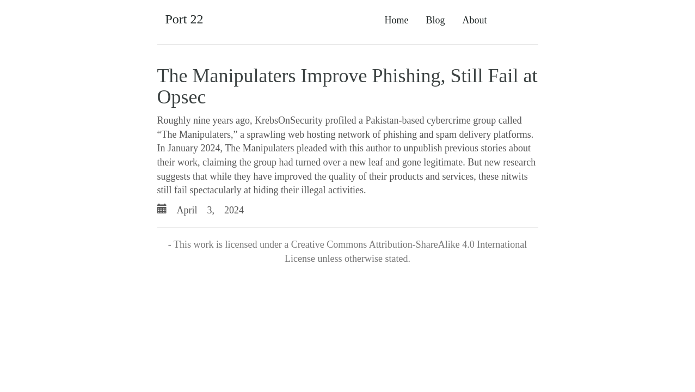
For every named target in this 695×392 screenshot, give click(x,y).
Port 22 (184, 19)
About (475, 20)
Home (396, 20)
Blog (435, 20)
